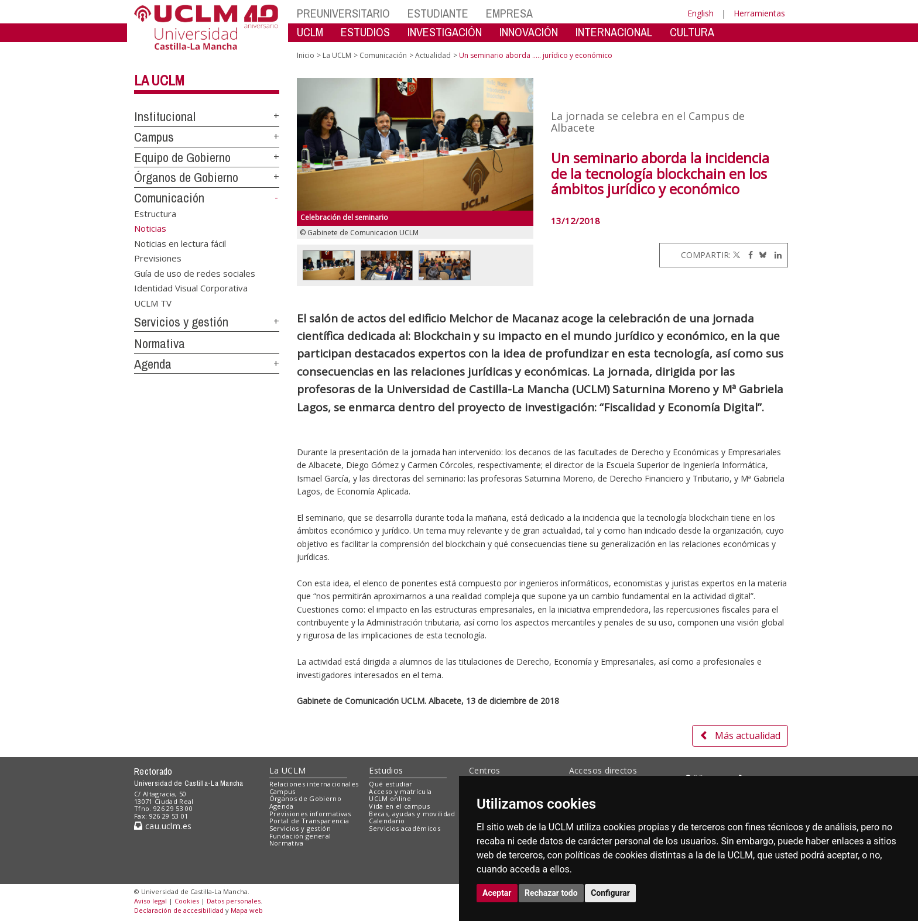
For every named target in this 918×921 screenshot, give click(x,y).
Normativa (159, 343)
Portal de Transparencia (309, 820)
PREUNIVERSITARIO (343, 13)
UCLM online (390, 798)
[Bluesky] (760, 254)
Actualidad (433, 55)
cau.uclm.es (162, 825)
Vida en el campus (399, 806)
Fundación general (300, 835)
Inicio (305, 55)
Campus (154, 137)
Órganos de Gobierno (186, 177)
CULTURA (692, 32)
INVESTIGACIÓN (444, 32)
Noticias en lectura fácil (180, 243)
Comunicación (169, 198)
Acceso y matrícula (400, 791)
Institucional (165, 116)
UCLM (310, 32)
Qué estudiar (390, 783)
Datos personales (234, 900)
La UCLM (159, 80)
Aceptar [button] (497, 893)
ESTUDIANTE (437, 13)
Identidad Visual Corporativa (191, 288)
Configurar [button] (610, 893)
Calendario (387, 820)
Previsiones (157, 258)
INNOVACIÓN (528, 32)
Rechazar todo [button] (551, 893)
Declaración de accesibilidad (179, 910)
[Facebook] (747, 254)
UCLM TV (153, 302)
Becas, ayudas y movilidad (412, 813)
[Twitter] (736, 254)
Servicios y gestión (181, 322)
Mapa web (247, 910)
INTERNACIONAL (614, 32)
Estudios (386, 770)
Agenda (153, 364)
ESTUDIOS (365, 32)
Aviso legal (150, 900)
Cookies (186, 900)
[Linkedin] (775, 254)
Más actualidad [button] (740, 735)
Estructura (155, 213)
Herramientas (759, 13)
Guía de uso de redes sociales (194, 273)
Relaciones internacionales (314, 783)
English (700, 13)
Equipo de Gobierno (182, 157)
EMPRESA (509, 13)
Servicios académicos (404, 828)
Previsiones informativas (310, 813)
